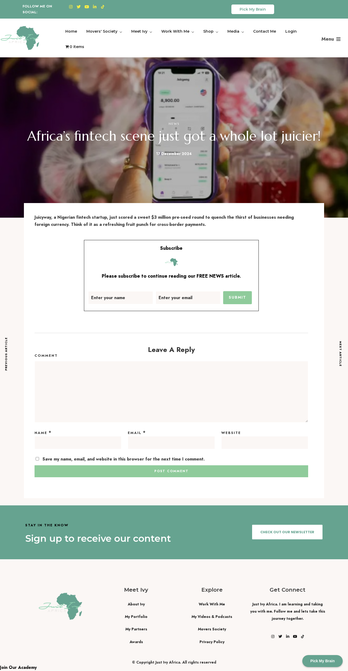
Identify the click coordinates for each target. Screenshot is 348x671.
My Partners (136, 629)
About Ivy (136, 604)
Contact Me (264, 31)
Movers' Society (101, 31)
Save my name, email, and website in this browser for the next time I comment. (124, 459)
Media (233, 31)
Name (41, 432)
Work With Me (175, 31)
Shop (208, 31)
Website (231, 432)
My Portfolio (136, 616)
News (174, 124)
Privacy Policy (212, 641)
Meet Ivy (139, 31)
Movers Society (212, 629)
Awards (136, 641)
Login (291, 31)
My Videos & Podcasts (212, 616)
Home (71, 31)
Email (135, 432)
